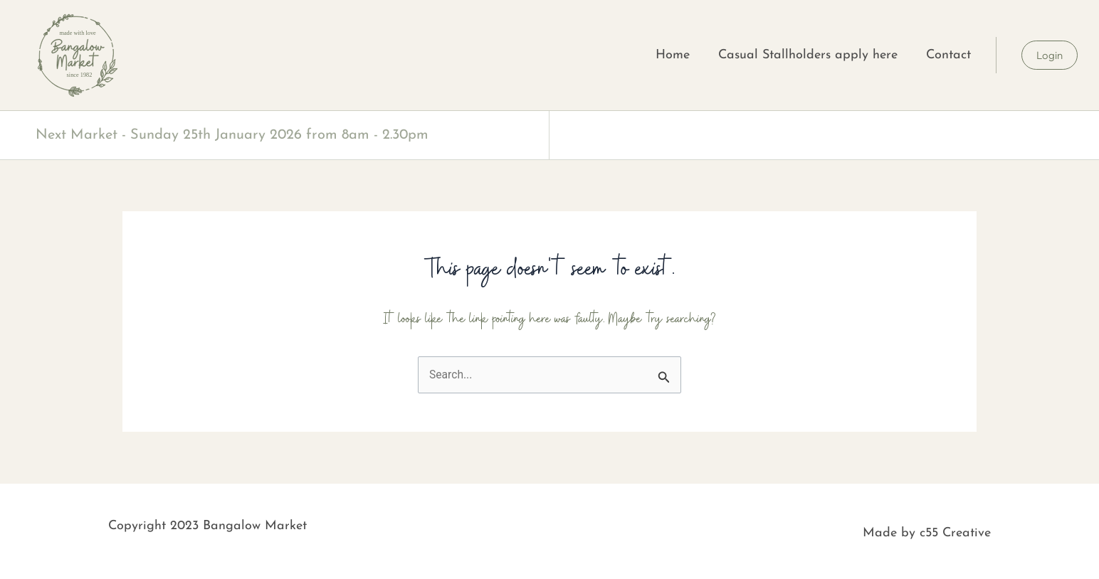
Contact (948, 55)
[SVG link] (76, 55)
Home (673, 55)
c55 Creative (955, 534)
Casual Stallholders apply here (808, 55)
